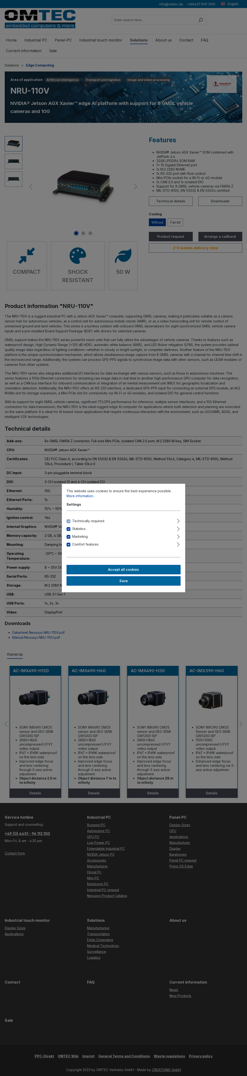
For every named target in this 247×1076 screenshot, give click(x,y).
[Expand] (178, 520)
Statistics (79, 529)
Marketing (80, 536)
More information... (81, 496)
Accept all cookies (123, 569)
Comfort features (85, 544)
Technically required (88, 521)
